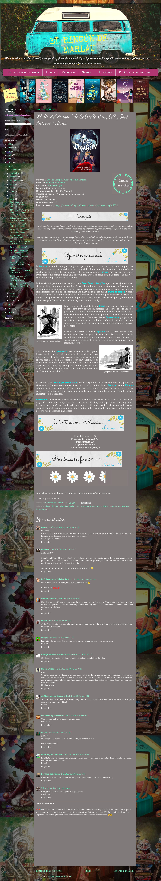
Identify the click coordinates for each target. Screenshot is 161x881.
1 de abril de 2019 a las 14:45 (62, 549)
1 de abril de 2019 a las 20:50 (67, 599)
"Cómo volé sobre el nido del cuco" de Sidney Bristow (18, 278)
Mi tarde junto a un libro (52, 754)
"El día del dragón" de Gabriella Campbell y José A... (19, 286)
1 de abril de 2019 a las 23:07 (59, 620)
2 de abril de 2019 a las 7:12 (81, 654)
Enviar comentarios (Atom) (60, 876)
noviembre (15, 173)
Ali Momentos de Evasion (52, 696)
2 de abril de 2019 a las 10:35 (69, 669)
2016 (10, 312)
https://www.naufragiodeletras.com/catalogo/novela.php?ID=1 (86, 205)
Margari (44, 637)
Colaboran (105, 72)
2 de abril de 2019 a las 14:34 (76, 696)
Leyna (44, 732)
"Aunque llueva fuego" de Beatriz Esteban (19, 251)
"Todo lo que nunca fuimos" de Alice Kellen (18, 204)
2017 (10, 308)
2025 (10, 144)
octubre (13, 177)
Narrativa (113, 506)
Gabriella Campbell (67, 506)
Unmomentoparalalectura (52, 715)
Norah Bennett (47, 599)
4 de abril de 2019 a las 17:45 (73, 774)
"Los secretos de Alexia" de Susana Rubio (19, 242)
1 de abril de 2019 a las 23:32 (61, 637)
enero (13, 300)
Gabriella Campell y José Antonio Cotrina (65, 179)
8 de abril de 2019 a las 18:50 (57, 788)
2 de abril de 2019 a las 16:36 (59, 732)
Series (86, 72)
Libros (50, 72)
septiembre (15, 180)
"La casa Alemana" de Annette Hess (18, 236)
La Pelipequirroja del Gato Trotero (56, 579)
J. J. (43, 788)
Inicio (88, 870)
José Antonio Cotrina (85, 506)
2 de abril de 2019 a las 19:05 (76, 754)
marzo (13, 293)
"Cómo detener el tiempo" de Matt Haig (19, 263)
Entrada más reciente (49, 870)
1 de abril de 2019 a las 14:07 (66, 527)
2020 (10, 162)
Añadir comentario (45, 803)
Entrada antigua (124, 870)
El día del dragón (50, 506)
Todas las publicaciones (23, 72)
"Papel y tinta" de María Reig (19, 257)
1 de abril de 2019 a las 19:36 (84, 579)
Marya (44, 620)
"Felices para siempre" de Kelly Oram (19, 219)
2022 (10, 155)
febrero (13, 296)
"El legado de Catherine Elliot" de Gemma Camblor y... (19, 212)
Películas (68, 72)
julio (12, 188)
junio (12, 191)
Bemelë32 (45, 549)
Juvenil (99, 506)
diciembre (14, 169)
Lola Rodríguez (55, 185)
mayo (12, 195)
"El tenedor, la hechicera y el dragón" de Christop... (20, 270)
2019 (10, 166)
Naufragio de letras (55, 182)
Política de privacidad (134, 72)
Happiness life (47, 527)
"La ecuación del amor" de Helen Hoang (19, 230)
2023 (10, 151)
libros (105, 506)
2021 (10, 159)
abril (12, 199)
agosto (13, 184)
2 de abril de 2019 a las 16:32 (77, 715)
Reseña (45, 509)
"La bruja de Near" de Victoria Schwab (18, 225)
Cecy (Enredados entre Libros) (54, 654)
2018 (10, 305)
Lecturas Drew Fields (50, 774)
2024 (10, 147)
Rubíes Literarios (48, 669)
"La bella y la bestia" (18, 247)
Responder (46, 542)
